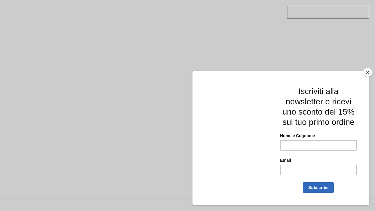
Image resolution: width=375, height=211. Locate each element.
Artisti (105, 17)
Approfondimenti (115, 13)
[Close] (367, 72)
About (199, 8)
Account (201, 17)
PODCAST (153, 8)
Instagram (250, 17)
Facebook (249, 13)
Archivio (106, 8)
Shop (150, 13)
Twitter (248, 8)
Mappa (151, 17)
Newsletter (204, 13)
